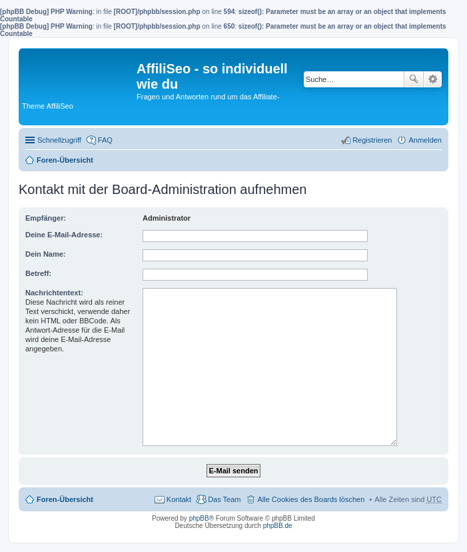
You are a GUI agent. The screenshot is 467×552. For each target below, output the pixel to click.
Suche (414, 79)
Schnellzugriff (59, 140)
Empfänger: (45, 218)
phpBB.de (277, 525)
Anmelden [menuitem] (425, 140)
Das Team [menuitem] (224, 499)
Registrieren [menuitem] (372, 140)
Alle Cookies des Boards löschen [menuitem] (310, 499)
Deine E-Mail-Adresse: (64, 235)
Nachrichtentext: (54, 293)
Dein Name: (45, 254)
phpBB (199, 518)
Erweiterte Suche (433, 79)
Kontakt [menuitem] (179, 499)
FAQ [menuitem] (105, 140)
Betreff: (38, 273)
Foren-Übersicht (65, 160)
